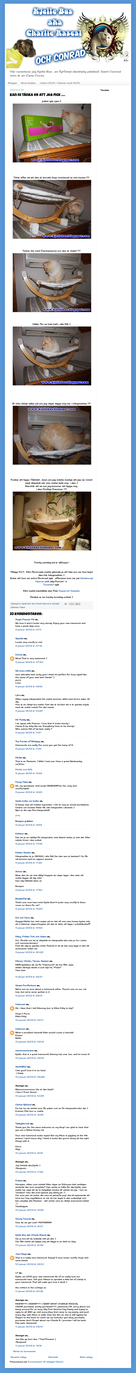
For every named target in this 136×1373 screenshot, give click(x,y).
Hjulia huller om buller (27, 801)
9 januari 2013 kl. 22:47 (29, 977)
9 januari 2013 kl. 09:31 (29, 686)
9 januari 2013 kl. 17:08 (28, 844)
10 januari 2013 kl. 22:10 (29, 1264)
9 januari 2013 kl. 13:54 (28, 825)
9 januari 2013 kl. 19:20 (29, 909)
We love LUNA (23, 671)
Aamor (18, 871)
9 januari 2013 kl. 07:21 (28, 646)
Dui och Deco (22, 917)
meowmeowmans (24, 1050)
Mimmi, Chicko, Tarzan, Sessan (32, 961)
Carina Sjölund (23, 1104)
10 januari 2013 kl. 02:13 (29, 1041)
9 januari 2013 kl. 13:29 (28, 792)
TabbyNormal (22, 1123)
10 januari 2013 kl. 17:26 (29, 1172)
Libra (18, 695)
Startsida (53, 1357)
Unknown (20, 1004)
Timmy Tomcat (23, 1219)
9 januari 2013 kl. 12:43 (28, 773)
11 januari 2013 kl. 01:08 (29, 1291)
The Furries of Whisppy (27, 741)
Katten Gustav (23, 852)
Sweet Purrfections (25, 985)
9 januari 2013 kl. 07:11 (28, 629)
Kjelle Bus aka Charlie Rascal (30, 1235)
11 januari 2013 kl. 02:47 (29, 1326)
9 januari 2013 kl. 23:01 (29, 995)
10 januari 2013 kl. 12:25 (29, 1115)
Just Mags (21, 1254)
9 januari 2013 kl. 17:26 (28, 863)
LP (16, 1273)
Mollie (18, 757)
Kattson (19, 833)
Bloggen (12, 83)
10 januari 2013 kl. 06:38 (30, 1077)
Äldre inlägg (86, 1357)
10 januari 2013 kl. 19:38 (29, 1210)
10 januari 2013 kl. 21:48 (29, 1245)
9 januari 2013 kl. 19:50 (29, 928)
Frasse (18, 1180)
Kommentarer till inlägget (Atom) (45, 1361)
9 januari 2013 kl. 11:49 (28, 749)
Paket (22, 607)
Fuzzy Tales (21, 782)
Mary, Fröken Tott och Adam (30, 936)
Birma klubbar (28, 83)
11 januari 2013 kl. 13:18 (28, 1345)
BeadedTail (21, 898)
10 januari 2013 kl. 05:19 (29, 1058)
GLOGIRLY (20, 1066)
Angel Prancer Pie (24, 619)
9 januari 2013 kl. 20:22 (29, 952)
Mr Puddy (20, 719)
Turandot (48, 584)
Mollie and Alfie (23, 769)
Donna (18, 654)
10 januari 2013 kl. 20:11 (29, 1226)
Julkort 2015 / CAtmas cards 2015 (60, 83)
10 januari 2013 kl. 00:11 (29, 1020)
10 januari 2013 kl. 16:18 (29, 1153)
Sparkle (19, 638)
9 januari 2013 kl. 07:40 (29, 662)
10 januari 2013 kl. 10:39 (29, 1096)
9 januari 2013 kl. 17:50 (28, 890)
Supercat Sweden (69, 590)
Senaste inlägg (18, 1357)
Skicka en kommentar (24, 1351)
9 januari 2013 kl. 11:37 (28, 732)
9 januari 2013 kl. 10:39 (29, 711)
